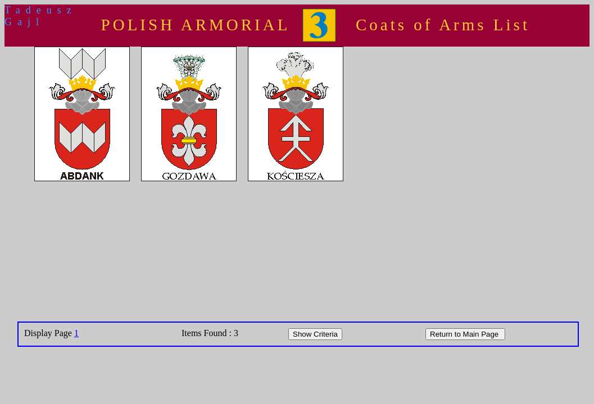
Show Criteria (315, 334)
